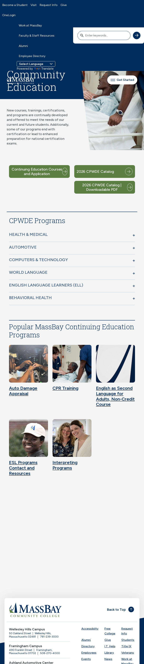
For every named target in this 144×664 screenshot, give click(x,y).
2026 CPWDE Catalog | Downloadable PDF (102, 187)
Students (127, 640)
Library (109, 652)
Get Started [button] (122, 80)
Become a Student (15, 5)
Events (86, 659)
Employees (88, 652)
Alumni (23, 46)
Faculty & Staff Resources (36, 35)
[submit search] (136, 35)
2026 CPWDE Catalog (95, 171)
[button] (72, 235)
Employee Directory (32, 56)
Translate (44, 68)
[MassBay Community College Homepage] (21, 80)
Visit (34, 5)
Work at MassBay (30, 25)
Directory (88, 646)
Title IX (126, 646)
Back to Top (116, 610)
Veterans (127, 652)
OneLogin (9, 15)
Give (64, 5)
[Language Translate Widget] (36, 64)
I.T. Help (109, 646)
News (108, 659)
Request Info (49, 5)
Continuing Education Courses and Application (37, 171)
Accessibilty (89, 628)
